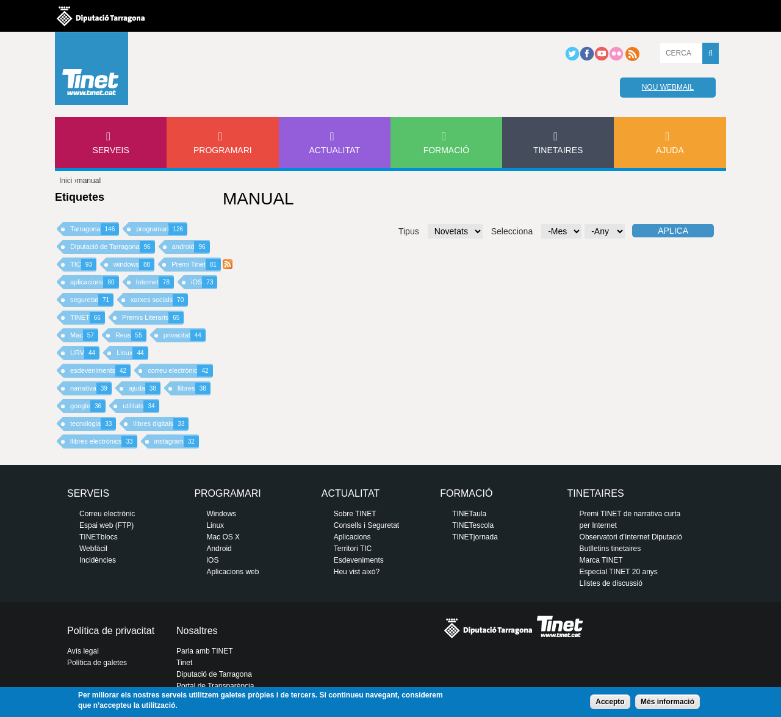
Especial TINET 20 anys (619, 571)
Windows (221, 514)
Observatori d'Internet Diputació (631, 537)
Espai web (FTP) (106, 525)
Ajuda (670, 150)
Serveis (110, 150)
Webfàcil (93, 548)
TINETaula (469, 514)
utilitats (141, 406)
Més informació (667, 701)
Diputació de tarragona (100, 16)
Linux (132, 353)
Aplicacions (352, 537)
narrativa (91, 388)
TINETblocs (98, 537)
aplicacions (94, 282)
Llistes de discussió (611, 583)
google (88, 406)
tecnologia (93, 424)
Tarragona (94, 229)
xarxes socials (159, 300)
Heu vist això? (357, 571)
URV (84, 353)
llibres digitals (161, 424)
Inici (65, 180)
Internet (155, 282)
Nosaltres (197, 630)
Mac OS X (223, 537)
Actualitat (334, 150)
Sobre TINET (355, 514)
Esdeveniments (359, 560)
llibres (194, 388)
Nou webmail (668, 87)
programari (161, 229)
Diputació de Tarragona (112, 247)
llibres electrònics (103, 441)
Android (218, 548)
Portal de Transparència (215, 686)
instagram (176, 441)
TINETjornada (475, 537)
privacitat (185, 335)
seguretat (91, 300)
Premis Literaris (153, 317)
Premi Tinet (196, 264)
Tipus (408, 231)
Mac (84, 335)
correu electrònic (180, 371)
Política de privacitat (110, 630)
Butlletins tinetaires (610, 548)
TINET (87, 317)
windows (133, 264)
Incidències (97, 560)
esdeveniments (100, 371)
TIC (83, 264)
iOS (204, 282)
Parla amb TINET (204, 651)
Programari (222, 150)
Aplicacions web (232, 571)
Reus (130, 335)
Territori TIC (353, 548)
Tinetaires (558, 150)
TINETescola (473, 525)
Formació (446, 150)
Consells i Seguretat (366, 525)
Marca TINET (601, 560)
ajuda (144, 388)
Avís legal (83, 651)
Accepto (610, 701)
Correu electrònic (107, 514)
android (191, 247)
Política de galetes (97, 662)
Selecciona (512, 231)
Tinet (184, 662)
